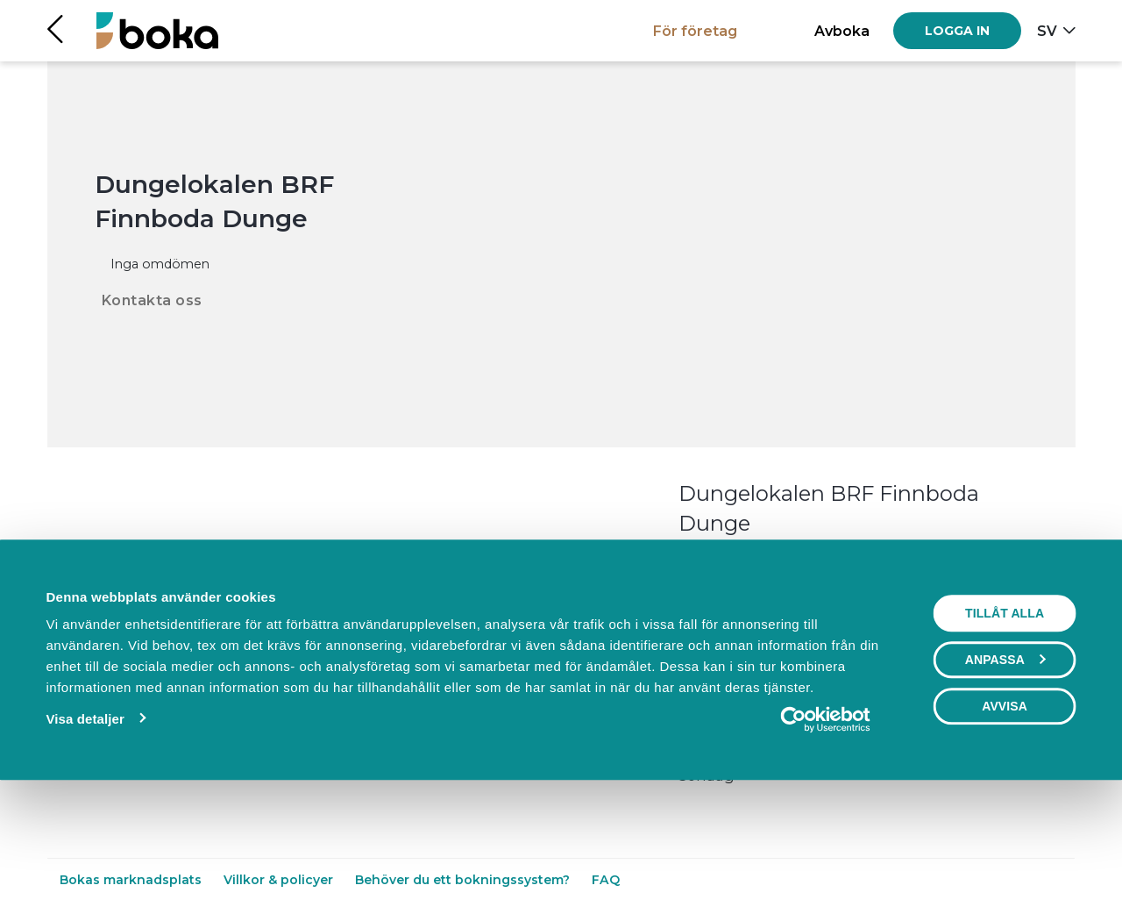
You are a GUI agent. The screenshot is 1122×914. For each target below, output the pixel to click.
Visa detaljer (85, 837)
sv (1047, 30)
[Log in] (957, 30)
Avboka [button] (842, 30)
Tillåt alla (1004, 732)
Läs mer (706, 559)
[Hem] (157, 30)
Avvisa (1004, 825)
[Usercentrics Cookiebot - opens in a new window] (825, 838)
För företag (695, 30)
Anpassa (1005, 778)
